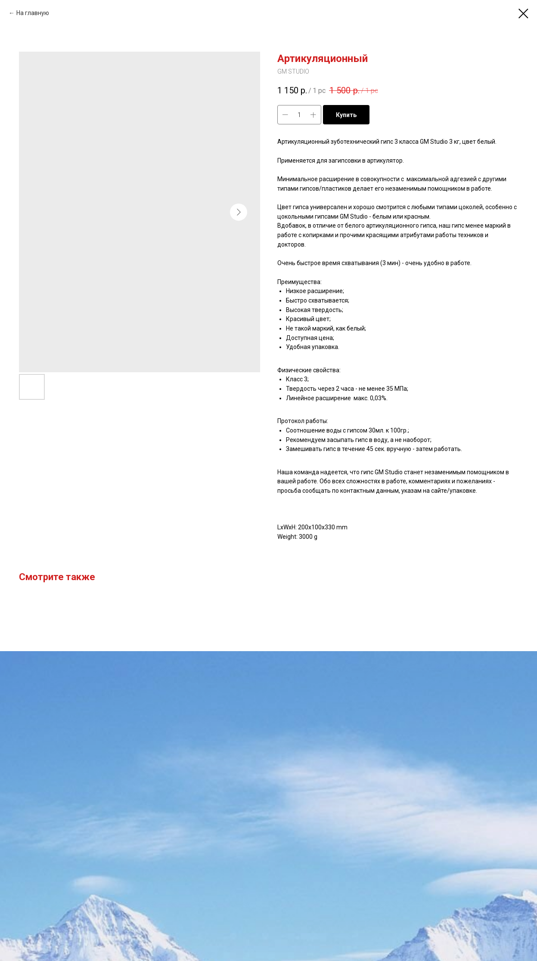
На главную (32, 12)
